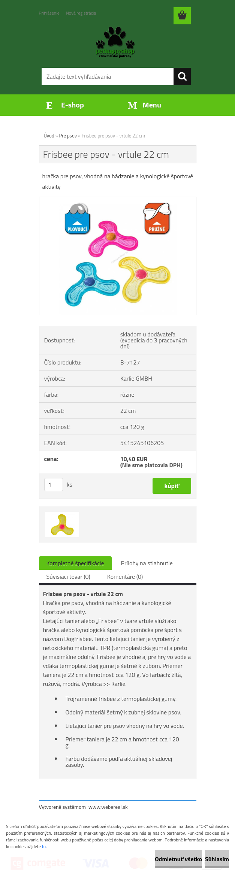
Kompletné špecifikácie (75, 563)
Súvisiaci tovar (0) (68, 576)
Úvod (49, 135)
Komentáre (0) (125, 576)
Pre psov (68, 135)
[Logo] (113, 43)
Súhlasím (217, 859)
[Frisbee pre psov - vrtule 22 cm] (117, 200)
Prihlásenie (49, 12)
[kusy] (53, 484)
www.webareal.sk (108, 807)
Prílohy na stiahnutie (147, 563)
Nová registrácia (81, 12)
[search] (182, 76)
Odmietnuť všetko (178, 859)
